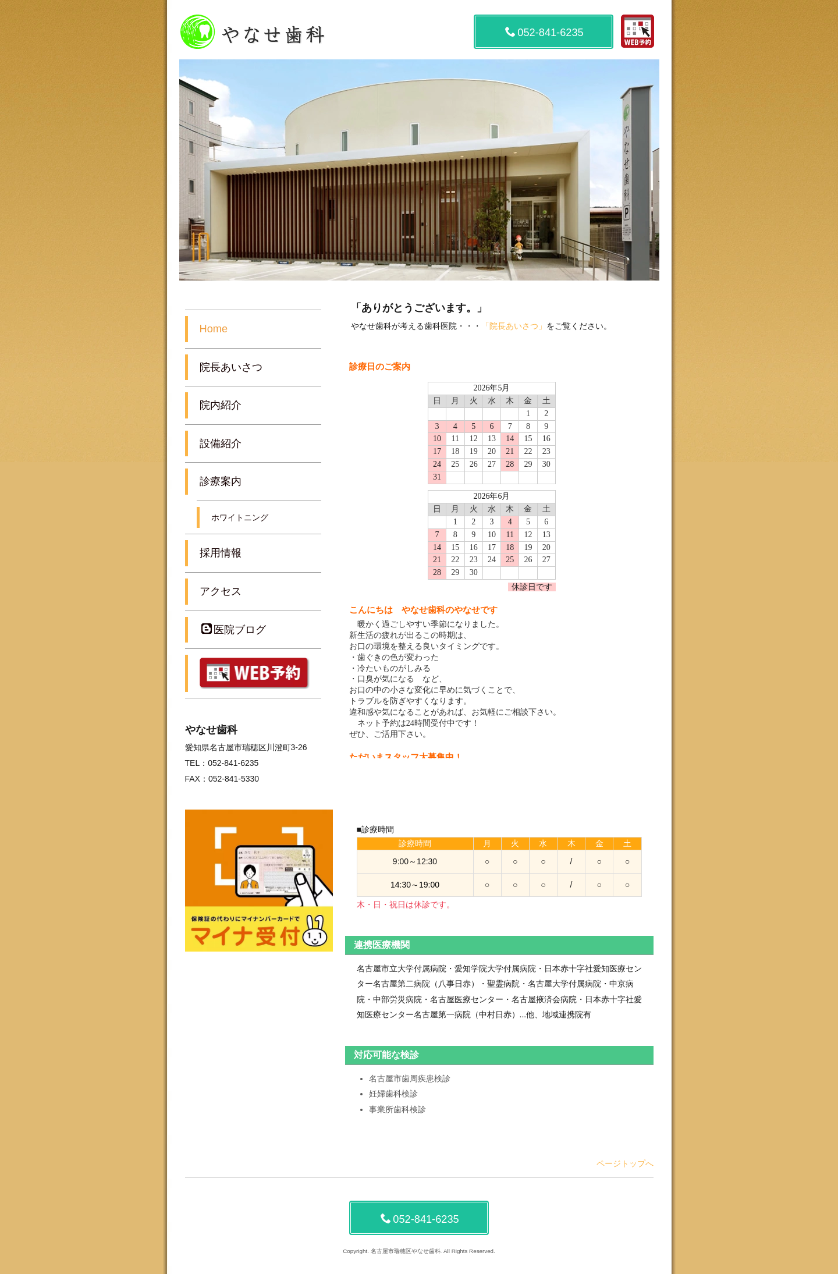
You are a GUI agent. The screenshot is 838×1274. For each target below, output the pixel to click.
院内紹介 (221, 405)
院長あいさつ (231, 367)
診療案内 (221, 481)
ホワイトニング (239, 517)
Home (214, 329)
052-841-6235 (544, 32)
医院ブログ (233, 629)
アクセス (221, 591)
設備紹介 (221, 443)
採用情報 (221, 553)
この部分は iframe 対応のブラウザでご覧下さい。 (499, 557)
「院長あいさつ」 (513, 326)
